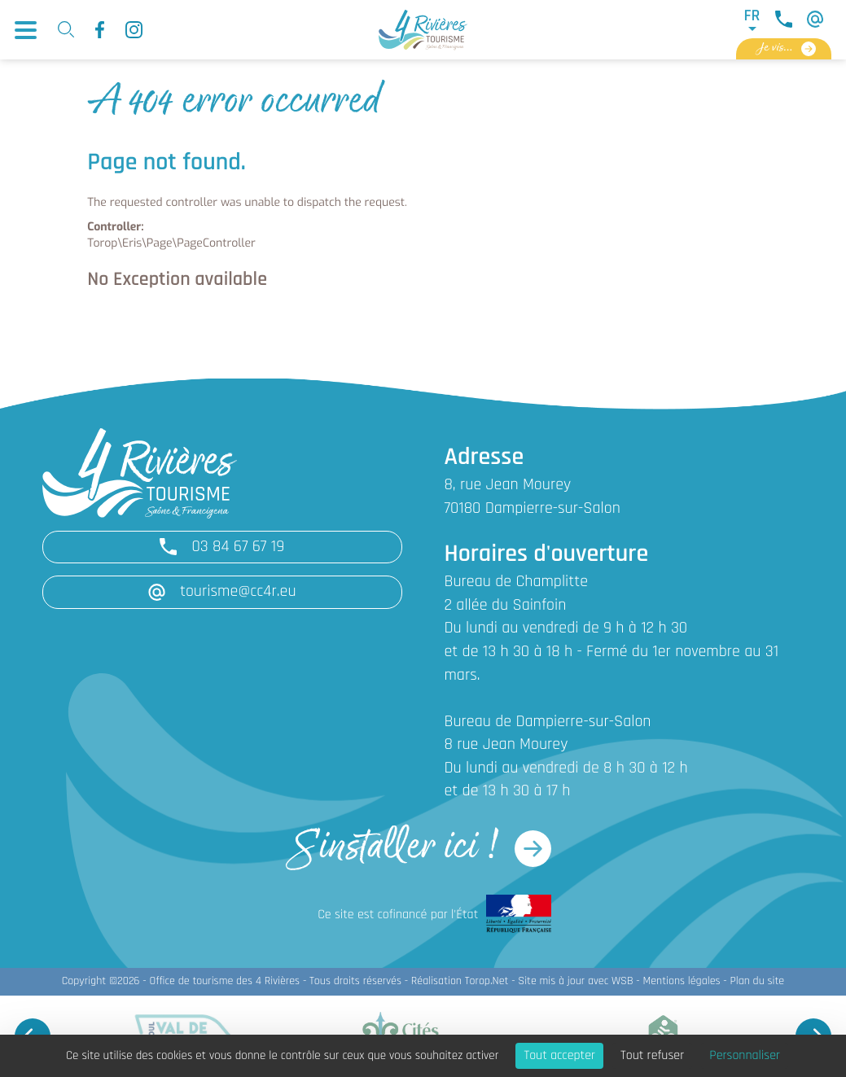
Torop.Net (487, 981)
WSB (622, 981)
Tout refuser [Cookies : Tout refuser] (652, 1055)
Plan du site (757, 981)
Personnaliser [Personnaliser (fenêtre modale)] (744, 1055)
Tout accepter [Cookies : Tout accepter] (559, 1055)
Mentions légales (681, 981)
